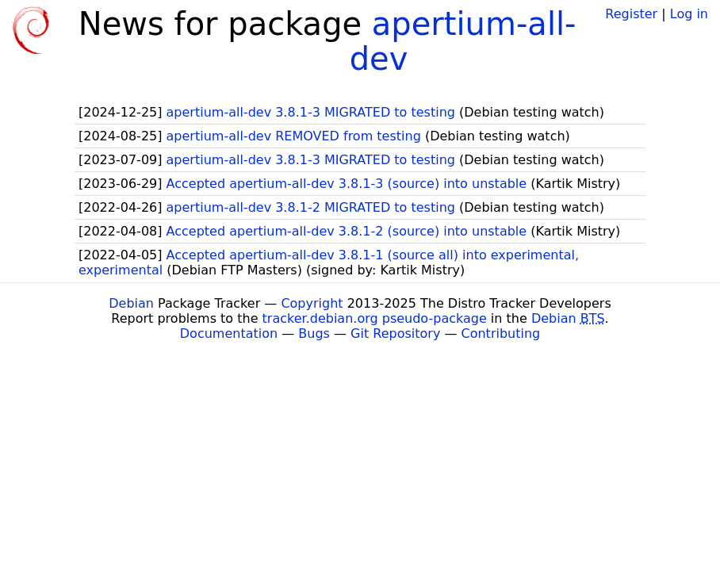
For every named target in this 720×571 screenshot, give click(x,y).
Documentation (229, 333)
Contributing (501, 333)
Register (631, 13)
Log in (689, 13)
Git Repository (395, 333)
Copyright (312, 303)
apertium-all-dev (463, 41)
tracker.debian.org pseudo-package (374, 318)
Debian (131, 303)
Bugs (314, 333)
